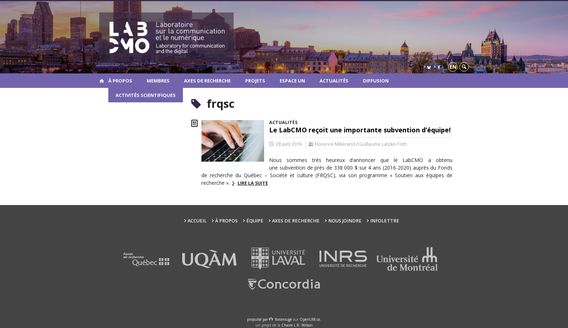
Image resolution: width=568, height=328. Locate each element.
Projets (255, 80)
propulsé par (258, 319)
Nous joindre (345, 221)
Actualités (334, 80)
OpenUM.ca (310, 319)
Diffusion (376, 80)
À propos (120, 80)
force (283, 319)
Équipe (254, 221)
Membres (158, 80)
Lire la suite (253, 183)
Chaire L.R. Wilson (297, 325)
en (453, 66)
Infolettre (384, 221)
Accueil (197, 221)
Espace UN (292, 80)
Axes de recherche (207, 80)
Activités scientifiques (146, 95)
